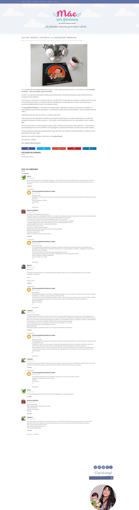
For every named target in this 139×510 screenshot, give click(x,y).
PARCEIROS (43, 1)
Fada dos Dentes (108, 214)
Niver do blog (94, 223)
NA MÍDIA (50, 1)
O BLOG (28, 1)
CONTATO (56, 1)
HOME (23, 1)
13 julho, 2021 (31, 269)
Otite (101, 223)
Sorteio (109, 226)
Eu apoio (99, 214)
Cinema (103, 208)
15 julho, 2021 (31, 316)
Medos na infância (106, 220)
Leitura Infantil (68, 40)
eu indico (92, 233)
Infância (103, 217)
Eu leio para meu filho (58, 40)
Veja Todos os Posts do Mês (103, 197)
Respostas (31, 191)
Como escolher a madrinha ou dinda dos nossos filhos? (108, 135)
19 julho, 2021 (36, 195)
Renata (29, 267)
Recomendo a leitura (77, 40)
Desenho (92, 214)
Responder (29, 188)
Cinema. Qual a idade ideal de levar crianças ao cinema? (108, 111)
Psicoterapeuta (100, 226)
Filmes (91, 217)
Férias (97, 217)
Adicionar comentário (33, 446)
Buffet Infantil (94, 208)
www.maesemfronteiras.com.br (43, 194)
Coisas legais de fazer (96, 211)
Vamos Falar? (110, 229)
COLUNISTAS (35, 1)
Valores (101, 229)
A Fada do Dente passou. (107, 117)
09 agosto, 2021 (31, 429)
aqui (38, 122)
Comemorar (108, 211)
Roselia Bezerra (32, 212)
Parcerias (107, 223)
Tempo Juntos (93, 229)
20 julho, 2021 (31, 412)
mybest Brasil (40, 89)
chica (29, 178)
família (99, 233)
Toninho (30, 314)
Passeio (92, 226)
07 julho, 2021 (31, 180)
